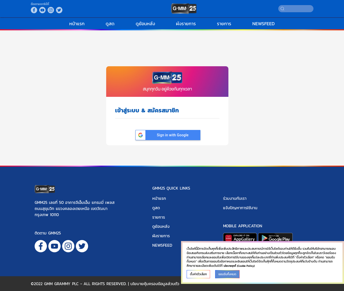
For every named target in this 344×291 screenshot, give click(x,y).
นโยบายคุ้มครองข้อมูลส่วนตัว (154, 284)
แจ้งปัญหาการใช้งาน (240, 208)
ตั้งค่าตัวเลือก (198, 274)
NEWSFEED (263, 23)
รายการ (224, 23)
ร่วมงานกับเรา (234, 198)
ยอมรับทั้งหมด (227, 274)
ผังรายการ (186, 23)
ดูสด (110, 23)
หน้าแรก (77, 23)
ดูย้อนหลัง (145, 23)
